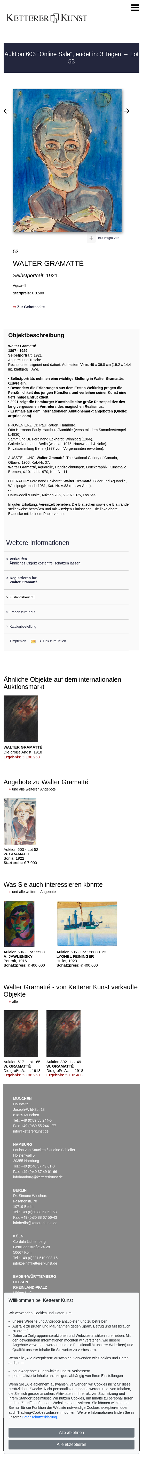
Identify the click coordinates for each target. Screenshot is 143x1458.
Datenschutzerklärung (39, 1417)
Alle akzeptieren (71, 1444)
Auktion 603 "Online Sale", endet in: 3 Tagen (63, 54)
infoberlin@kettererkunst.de (35, 1223)
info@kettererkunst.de (31, 1131)
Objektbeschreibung (36, 335)
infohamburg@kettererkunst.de (38, 1177)
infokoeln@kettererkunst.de (35, 1263)
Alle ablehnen (71, 1432)
